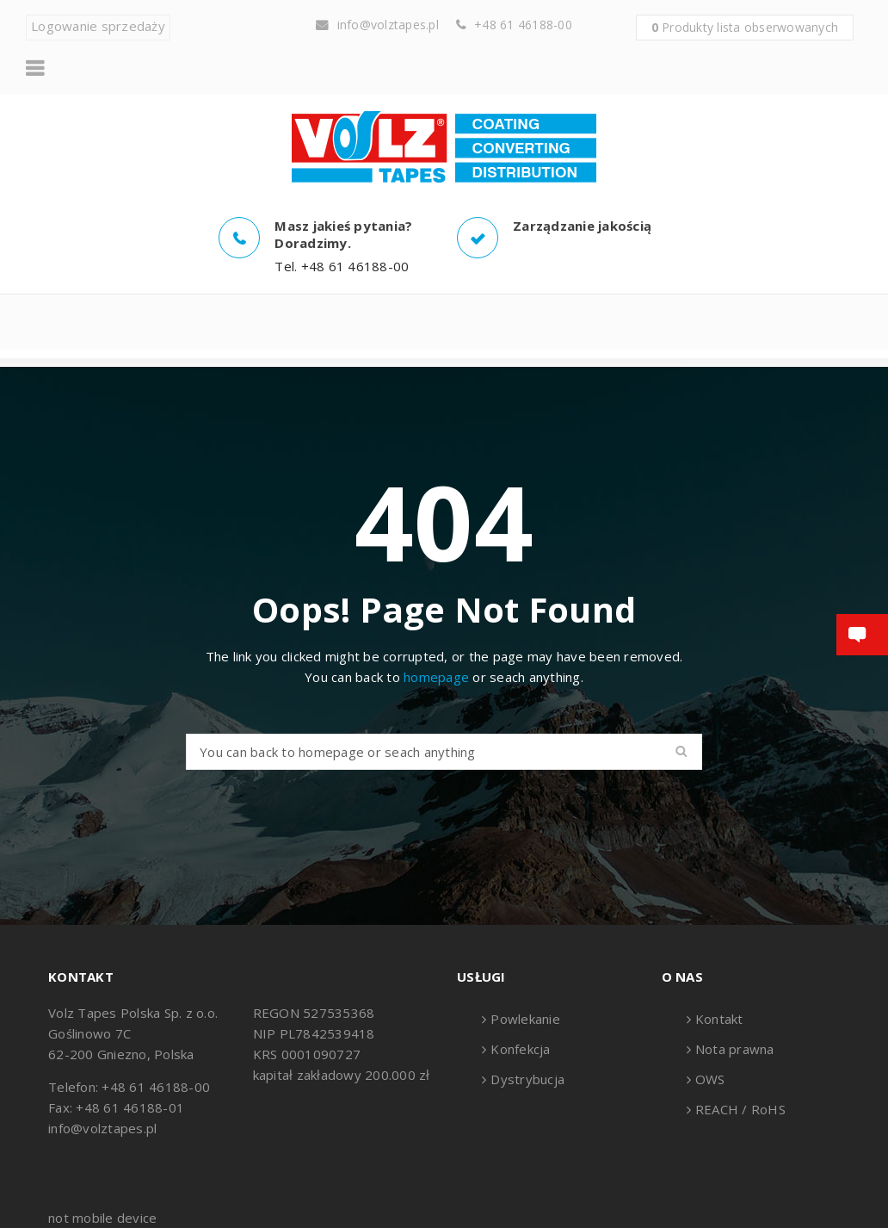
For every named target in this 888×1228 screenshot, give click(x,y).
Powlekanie (525, 1018)
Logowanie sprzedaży (98, 25)
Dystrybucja (527, 1079)
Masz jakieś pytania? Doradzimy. (343, 234)
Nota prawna (734, 1048)
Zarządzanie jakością (582, 225)
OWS (710, 1079)
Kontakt (719, 1018)
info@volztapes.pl (388, 24)
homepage (436, 676)
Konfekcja (520, 1048)
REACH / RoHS (740, 1109)
